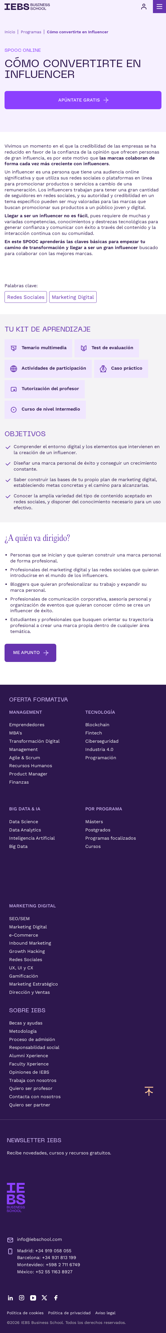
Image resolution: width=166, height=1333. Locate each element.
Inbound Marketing (30, 943)
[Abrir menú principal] (159, 6)
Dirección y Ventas (29, 992)
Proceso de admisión (32, 1039)
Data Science (23, 821)
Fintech (93, 733)
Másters (94, 821)
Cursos (93, 846)
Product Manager (28, 774)
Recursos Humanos (30, 765)
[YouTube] (33, 1297)
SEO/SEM (19, 918)
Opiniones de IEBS (29, 1072)
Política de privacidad (69, 1313)
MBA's (15, 733)
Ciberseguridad (102, 741)
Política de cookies (25, 1313)
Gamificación (23, 976)
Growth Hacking (27, 951)
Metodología (23, 1031)
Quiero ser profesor (31, 1088)
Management (23, 749)
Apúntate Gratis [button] (83, 100)
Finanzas (19, 782)
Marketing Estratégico (33, 984)
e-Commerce (23, 935)
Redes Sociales (25, 297)
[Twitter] (44, 1297)
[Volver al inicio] (27, 6)
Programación (100, 757)
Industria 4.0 (99, 749)
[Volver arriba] (149, 1091)
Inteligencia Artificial (32, 838)
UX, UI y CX (21, 967)
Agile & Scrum (24, 757)
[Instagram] (21, 1297)
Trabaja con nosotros (32, 1080)
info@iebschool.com (34, 1240)
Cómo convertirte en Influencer (77, 32)
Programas (31, 32)
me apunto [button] (31, 652)
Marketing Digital (73, 297)
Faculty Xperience (29, 1064)
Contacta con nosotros (35, 1096)
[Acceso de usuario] (143, 6)
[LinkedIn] (10, 1297)
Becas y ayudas (25, 1023)
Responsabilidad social (34, 1047)
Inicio (10, 32)
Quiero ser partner (29, 1105)
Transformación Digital (34, 741)
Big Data (18, 846)
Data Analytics (25, 830)
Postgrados (97, 830)
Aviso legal (105, 1313)
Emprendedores (26, 724)
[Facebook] (55, 1297)
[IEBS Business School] (16, 1197)
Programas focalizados (110, 838)
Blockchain (97, 724)
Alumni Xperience (28, 1055)
